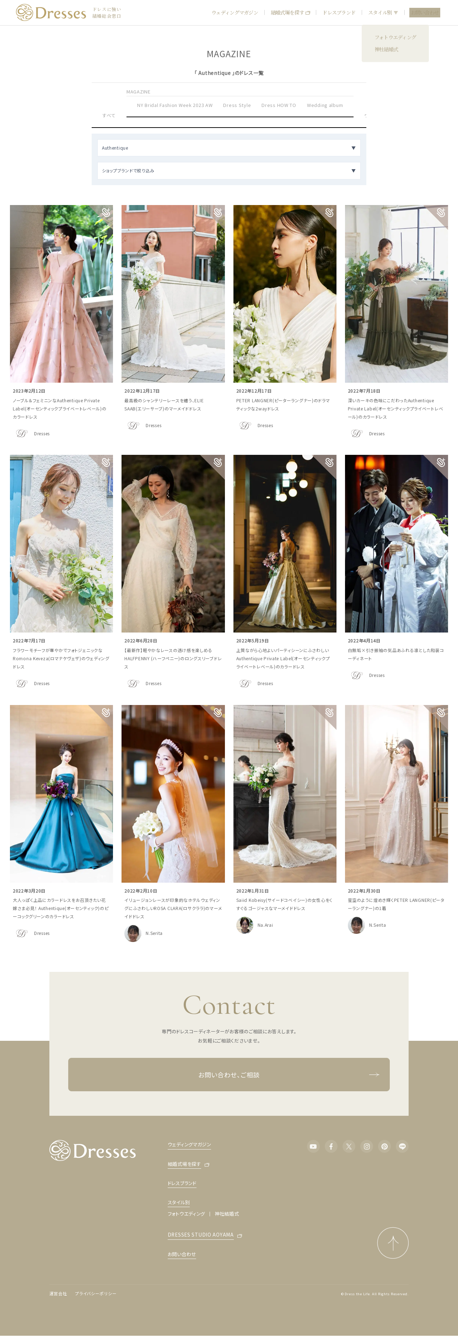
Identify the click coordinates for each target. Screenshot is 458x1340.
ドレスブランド (338, 12)
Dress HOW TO (279, 105)
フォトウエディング (186, 1213)
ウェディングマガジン (234, 12)
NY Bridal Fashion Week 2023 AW (174, 105)
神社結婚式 (227, 1213)
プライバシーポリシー (96, 1293)
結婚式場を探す (290, 12)
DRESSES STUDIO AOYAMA (201, 1235)
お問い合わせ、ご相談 (289, 1074)
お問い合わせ (425, 12)
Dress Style (237, 105)
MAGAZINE (138, 91)
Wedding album (325, 105)
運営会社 (58, 1293)
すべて (109, 115)
